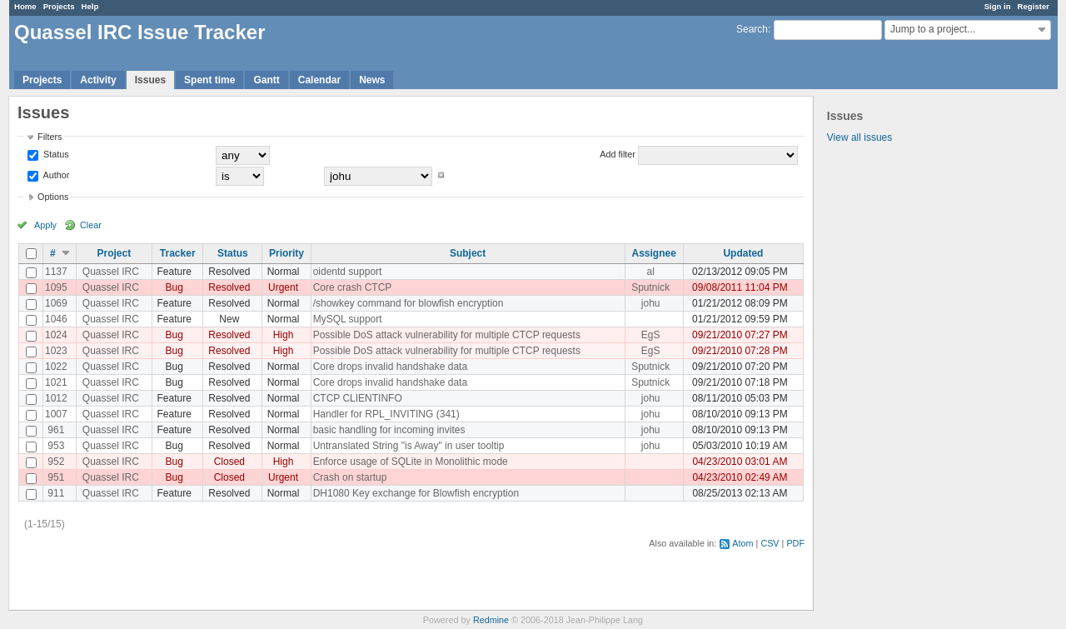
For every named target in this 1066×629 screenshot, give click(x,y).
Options (52, 197)
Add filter (617, 154)
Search (752, 29)
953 (55, 446)
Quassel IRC (110, 271)
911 (55, 493)
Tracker (178, 253)
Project (114, 253)
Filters (49, 137)
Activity (98, 80)
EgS (650, 335)
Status (55, 154)
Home (25, 6)
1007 (56, 414)
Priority (286, 253)
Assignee (654, 253)
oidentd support (347, 271)
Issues (150, 80)
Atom (742, 543)
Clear (91, 225)
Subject (468, 253)
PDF (795, 543)
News (372, 80)
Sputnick (650, 287)
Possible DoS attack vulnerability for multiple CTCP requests (446, 335)
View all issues (859, 137)
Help (90, 6)
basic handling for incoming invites (389, 430)
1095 (56, 287)
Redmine (491, 620)
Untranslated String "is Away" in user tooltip (409, 446)
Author (55, 175)
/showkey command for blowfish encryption (408, 303)
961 (55, 430)
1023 (56, 351)
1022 (56, 366)
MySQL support (347, 319)
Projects (59, 6)
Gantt (266, 80)
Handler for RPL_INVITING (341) (386, 414)
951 (55, 477)
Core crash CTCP (352, 287)
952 (55, 461)
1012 (56, 398)
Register (1033, 6)
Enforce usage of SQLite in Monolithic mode (410, 461)
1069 (56, 303)
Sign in (997, 6)
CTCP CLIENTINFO (357, 398)
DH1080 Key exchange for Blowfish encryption (416, 493)
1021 (56, 382)
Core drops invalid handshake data (390, 366)
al (651, 271)
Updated (743, 253)
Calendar (319, 80)
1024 (56, 335)
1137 (56, 271)
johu (650, 303)
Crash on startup (350, 477)
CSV (769, 543)
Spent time (209, 80)
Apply (45, 225)
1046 (56, 319)
